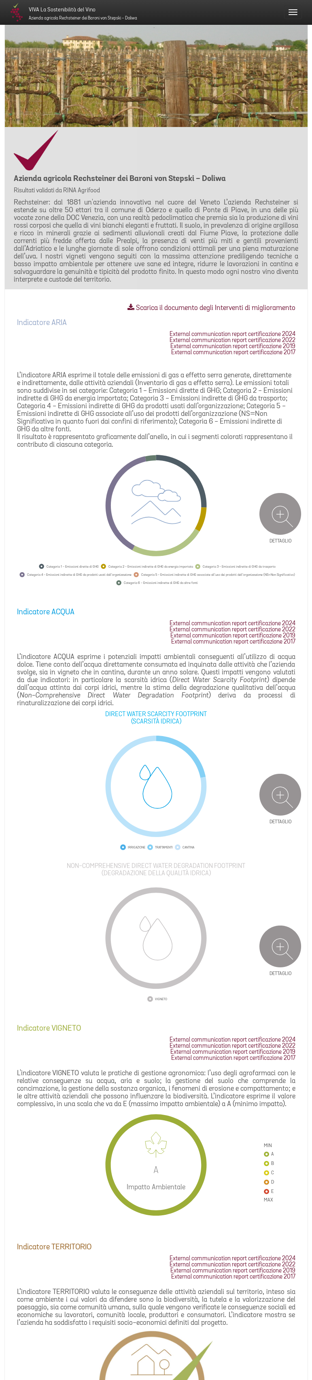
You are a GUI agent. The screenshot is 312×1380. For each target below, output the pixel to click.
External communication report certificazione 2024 (232, 335)
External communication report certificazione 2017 (233, 353)
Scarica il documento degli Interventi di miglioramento (211, 308)
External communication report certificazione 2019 (232, 347)
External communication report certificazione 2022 (232, 341)
